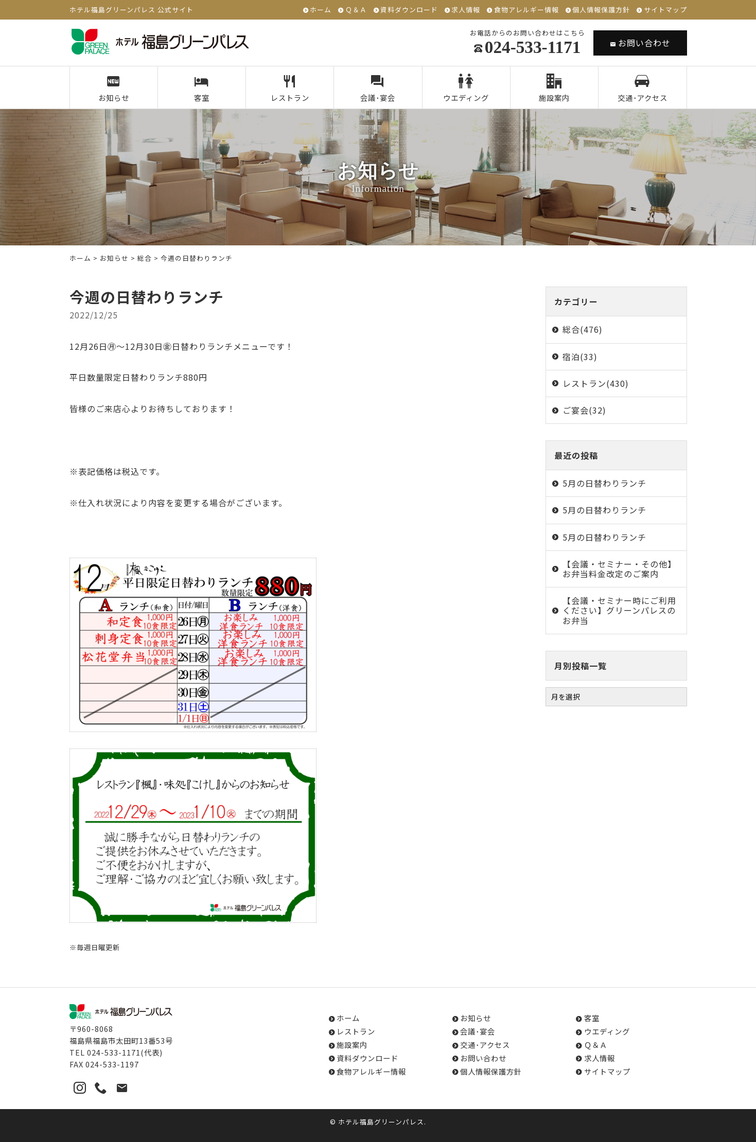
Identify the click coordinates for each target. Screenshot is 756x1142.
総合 (144, 258)
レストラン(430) (595, 383)
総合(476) (582, 329)
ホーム (320, 10)
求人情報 (465, 10)
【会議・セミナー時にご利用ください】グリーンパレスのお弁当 (619, 610)
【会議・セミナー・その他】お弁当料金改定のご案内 (619, 569)
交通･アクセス (642, 88)
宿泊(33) (579, 356)
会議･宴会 (378, 88)
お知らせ (113, 88)
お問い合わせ (640, 43)
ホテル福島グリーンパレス (381, 1122)
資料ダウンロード (409, 10)
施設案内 (554, 88)
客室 (202, 88)
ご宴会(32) (584, 410)
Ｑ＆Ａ (356, 10)
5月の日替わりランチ (604, 483)
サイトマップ (665, 10)
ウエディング (466, 88)
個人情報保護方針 (601, 10)
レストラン (290, 88)
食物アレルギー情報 (526, 10)
